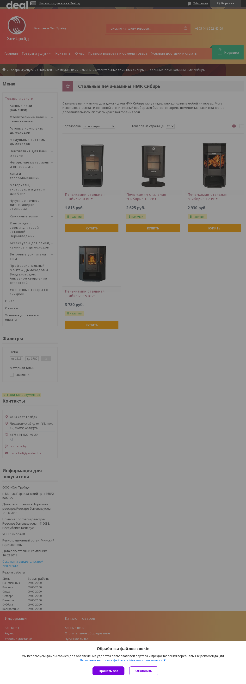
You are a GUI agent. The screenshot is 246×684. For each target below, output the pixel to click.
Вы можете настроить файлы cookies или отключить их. (121, 660)
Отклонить (143, 671)
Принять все (108, 671)
